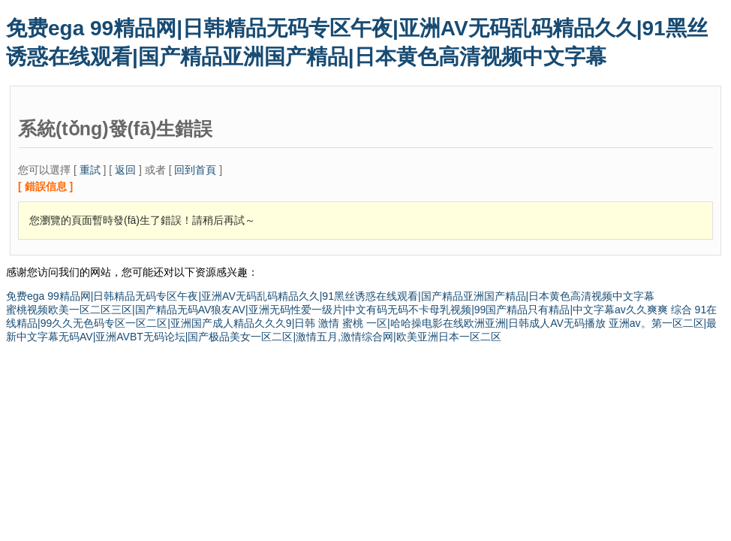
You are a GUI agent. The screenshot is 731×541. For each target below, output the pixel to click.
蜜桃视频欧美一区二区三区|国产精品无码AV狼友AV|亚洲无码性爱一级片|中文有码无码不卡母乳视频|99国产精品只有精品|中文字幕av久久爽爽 (337, 310)
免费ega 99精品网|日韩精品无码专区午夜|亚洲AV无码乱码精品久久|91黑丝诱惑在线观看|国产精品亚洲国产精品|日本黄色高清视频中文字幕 (330, 296)
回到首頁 (195, 170)
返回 (125, 170)
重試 (90, 170)
